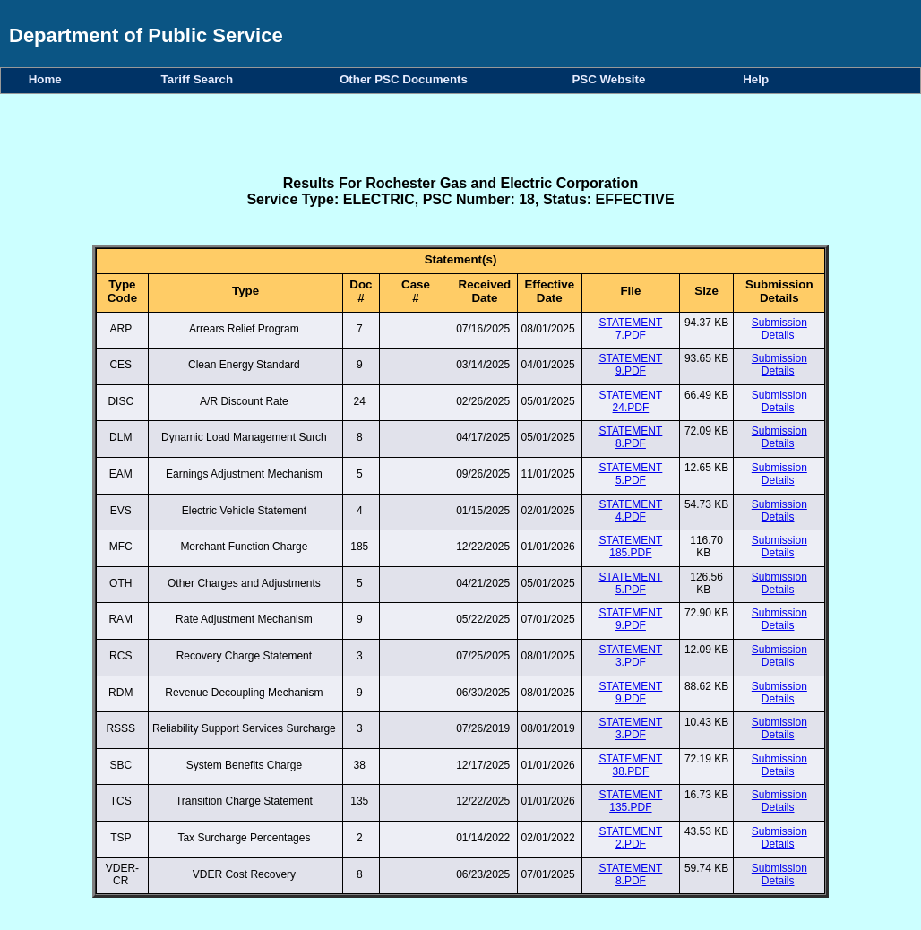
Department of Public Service (146, 35)
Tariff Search (200, 79)
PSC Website (611, 79)
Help (756, 79)
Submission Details (779, 328)
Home (48, 79)
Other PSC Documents (407, 79)
